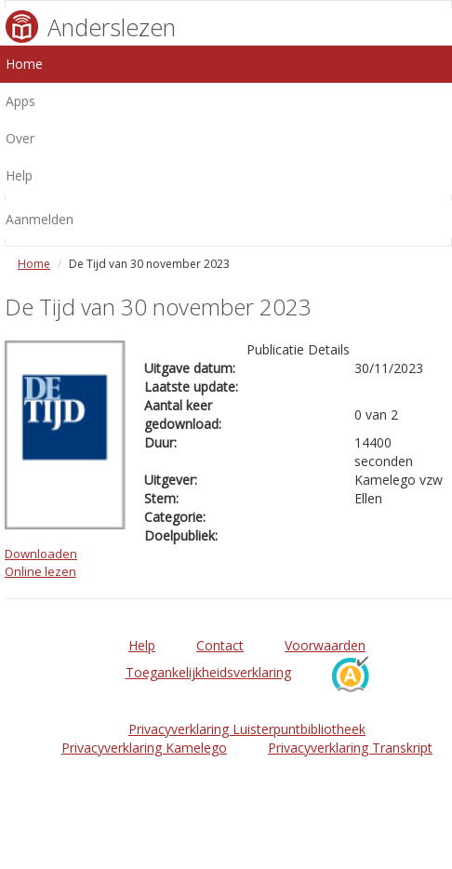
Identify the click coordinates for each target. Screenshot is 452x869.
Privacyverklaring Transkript (350, 747)
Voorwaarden (325, 645)
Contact (220, 645)
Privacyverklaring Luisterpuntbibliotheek (247, 729)
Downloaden (41, 553)
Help (141, 645)
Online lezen (40, 571)
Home (34, 264)
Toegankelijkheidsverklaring (208, 672)
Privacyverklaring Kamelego (144, 747)
